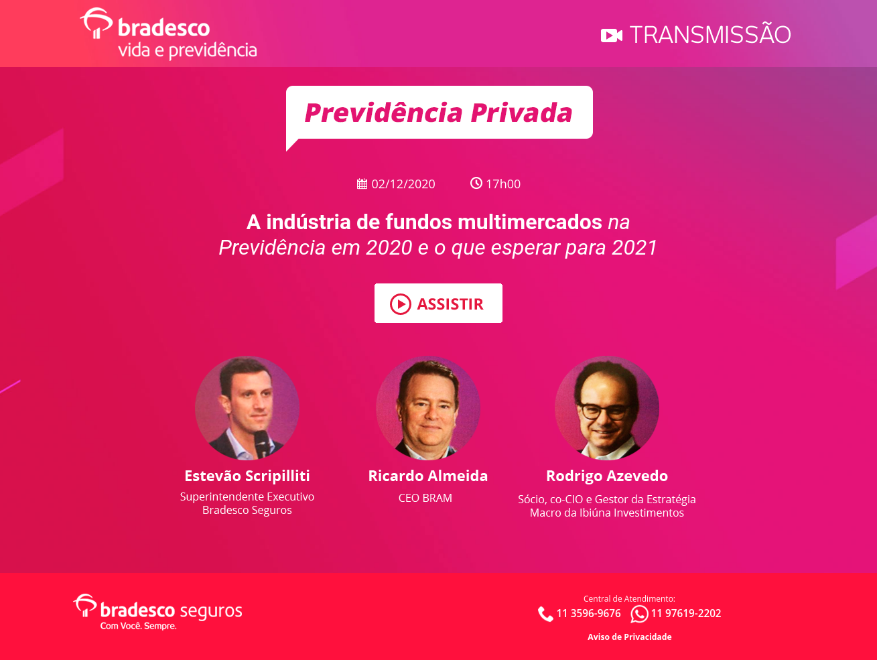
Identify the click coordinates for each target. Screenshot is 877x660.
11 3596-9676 (588, 612)
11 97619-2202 (686, 612)
